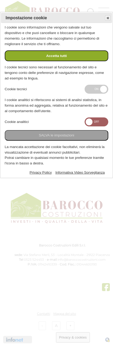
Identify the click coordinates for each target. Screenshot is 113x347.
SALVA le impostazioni (56, 135)
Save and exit (107, 18)
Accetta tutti (56, 56)
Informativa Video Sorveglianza (80, 172)
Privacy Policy (41, 172)
